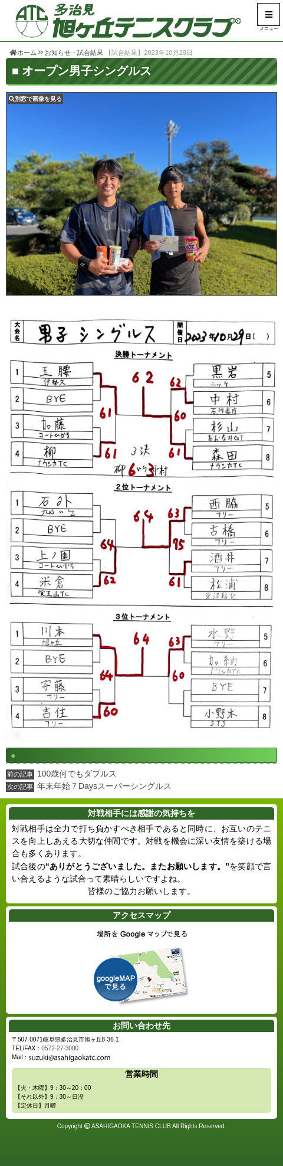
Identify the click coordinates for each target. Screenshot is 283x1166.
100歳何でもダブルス (77, 773)
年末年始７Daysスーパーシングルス (104, 786)
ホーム (23, 52)
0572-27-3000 (59, 1048)
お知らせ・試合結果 (74, 52)
